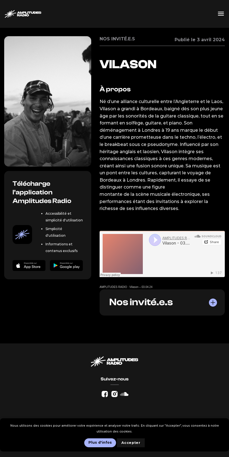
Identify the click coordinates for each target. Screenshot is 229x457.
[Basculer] (212, 303)
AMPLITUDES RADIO (113, 287)
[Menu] (221, 13)
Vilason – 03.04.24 (141, 287)
